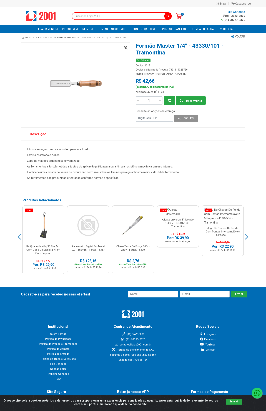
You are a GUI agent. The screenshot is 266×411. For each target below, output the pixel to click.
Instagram (208, 308)
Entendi (234, 401)
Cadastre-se (241, 3)
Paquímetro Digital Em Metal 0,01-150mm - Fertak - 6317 (88, 212)
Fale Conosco (58, 338)
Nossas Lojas (58, 343)
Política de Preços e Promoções (58, 318)
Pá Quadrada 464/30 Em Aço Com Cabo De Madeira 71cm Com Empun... (43, 214)
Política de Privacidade (58, 313)
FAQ (58, 353)
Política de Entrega (58, 328)
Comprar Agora (190, 100)
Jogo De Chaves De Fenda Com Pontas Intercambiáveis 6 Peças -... (223, 214)
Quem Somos (58, 308)
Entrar (221, 3)
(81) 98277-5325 (233, 20)
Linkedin (207, 323)
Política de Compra (58, 323)
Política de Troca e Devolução (58, 333)
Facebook (208, 313)
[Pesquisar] (168, 16)
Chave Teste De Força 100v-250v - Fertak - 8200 (133, 212)
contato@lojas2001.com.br (132, 318)
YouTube (207, 318)
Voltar (238, 36)
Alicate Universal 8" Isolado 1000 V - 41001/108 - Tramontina (178, 214)
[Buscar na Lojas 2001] (118, 16)
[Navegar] (19, 224)
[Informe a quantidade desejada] (149, 100)
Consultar (186, 118)
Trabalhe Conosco (58, 348)
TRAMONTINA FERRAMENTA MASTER (165, 73)
